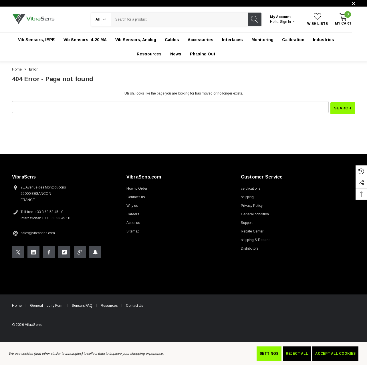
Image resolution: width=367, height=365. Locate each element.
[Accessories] (200, 40)
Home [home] (17, 304)
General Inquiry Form (47, 304)
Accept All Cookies (335, 354)
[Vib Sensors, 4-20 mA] (85, 40)
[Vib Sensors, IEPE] (36, 40)
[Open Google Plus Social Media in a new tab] (80, 251)
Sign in (287, 21)
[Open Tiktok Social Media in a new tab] (64, 251)
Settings (269, 354)
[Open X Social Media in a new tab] (18, 251)
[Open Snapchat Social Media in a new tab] (95, 251)
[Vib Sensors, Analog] (135, 40)
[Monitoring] (262, 40)
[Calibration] (293, 40)
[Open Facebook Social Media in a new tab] (49, 251)
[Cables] (171, 40)
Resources (109, 304)
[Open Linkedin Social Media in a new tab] (33, 251)
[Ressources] (149, 54)
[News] (176, 54)
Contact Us (134, 304)
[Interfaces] (232, 40)
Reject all (297, 354)
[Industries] (323, 40)
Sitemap (132, 230)
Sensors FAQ (82, 304)
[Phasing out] (203, 54)
